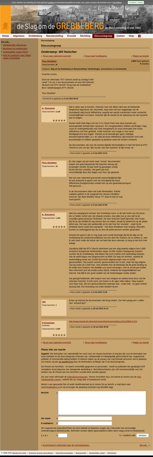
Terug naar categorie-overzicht (57, 56)
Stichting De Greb (19, 453)
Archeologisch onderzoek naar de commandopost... (66, 445)
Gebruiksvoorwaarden (77, 377)
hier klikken (117, 2)
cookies (51, 2)
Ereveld (71, 36)
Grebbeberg (35, 36)
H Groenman (48, 323)
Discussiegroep (103, 36)
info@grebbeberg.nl (50, 387)
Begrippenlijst (81, 453)
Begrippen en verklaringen (15, 48)
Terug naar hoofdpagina (96, 56)
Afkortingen (111, 453)
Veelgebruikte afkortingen (15, 45)
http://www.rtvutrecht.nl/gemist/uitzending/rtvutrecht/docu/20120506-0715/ (103, 321)
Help (131, 36)
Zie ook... (144, 445)
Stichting (85, 36)
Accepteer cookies (136, 2)
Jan (44, 302)
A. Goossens (48, 108)
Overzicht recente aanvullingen (41, 453)
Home (5, 36)
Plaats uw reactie (141, 56)
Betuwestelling (54, 36)
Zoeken (120, 36)
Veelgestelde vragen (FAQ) (15, 52)
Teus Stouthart (49, 61)
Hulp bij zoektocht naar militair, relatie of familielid (17, 56)
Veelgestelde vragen (97, 453)
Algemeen (18, 36)
